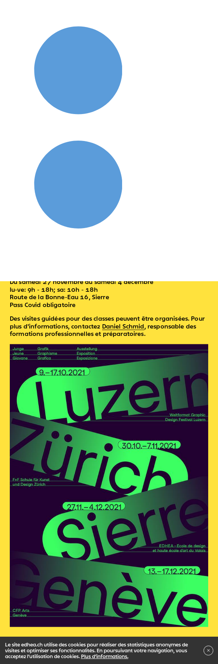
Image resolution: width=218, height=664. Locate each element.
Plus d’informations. (104, 656)
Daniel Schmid (123, 326)
